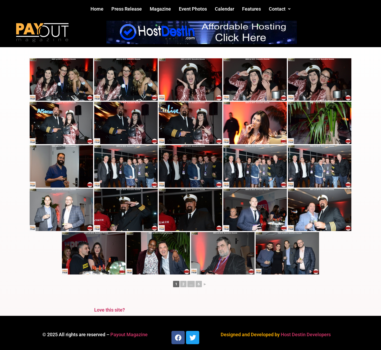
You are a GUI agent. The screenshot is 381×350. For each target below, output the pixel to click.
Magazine (160, 9)
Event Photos (193, 9)
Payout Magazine (129, 334)
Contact (280, 9)
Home (96, 9)
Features (251, 9)
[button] (279, 9)
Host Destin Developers (306, 334)
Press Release (126, 9)
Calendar (224, 9)
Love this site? (109, 310)
